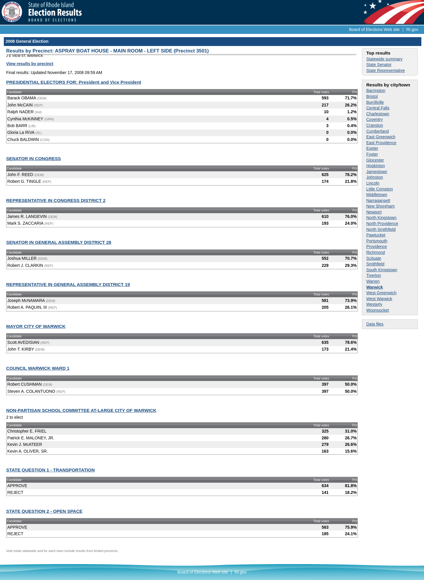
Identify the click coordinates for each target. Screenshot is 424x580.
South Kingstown (381, 269)
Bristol (372, 96)
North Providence (382, 223)
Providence (376, 246)
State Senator (379, 64)
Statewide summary (384, 59)
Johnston (374, 177)
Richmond (375, 252)
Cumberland (377, 131)
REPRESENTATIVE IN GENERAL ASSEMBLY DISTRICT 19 (68, 284)
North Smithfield (381, 229)
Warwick (374, 287)
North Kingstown (381, 217)
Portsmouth (376, 241)
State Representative (385, 70)
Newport (374, 212)
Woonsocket (377, 310)
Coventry (374, 119)
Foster (372, 154)
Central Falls (378, 108)
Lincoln (372, 183)
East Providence (381, 142)
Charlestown (377, 113)
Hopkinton (375, 165)
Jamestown (376, 171)
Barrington (375, 90)
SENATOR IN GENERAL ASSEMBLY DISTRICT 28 (58, 242)
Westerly (374, 304)
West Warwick (379, 298)
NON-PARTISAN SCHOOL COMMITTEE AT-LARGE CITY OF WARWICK (81, 410)
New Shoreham (380, 206)
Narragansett (378, 200)
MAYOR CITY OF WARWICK (36, 326)
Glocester (375, 160)
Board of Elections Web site (374, 29)
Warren (373, 281)
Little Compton (379, 189)
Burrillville (375, 102)
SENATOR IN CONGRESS (33, 158)
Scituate (373, 258)
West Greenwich (381, 292)
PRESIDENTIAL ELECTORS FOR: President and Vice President (73, 82)
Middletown (376, 194)
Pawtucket (375, 235)
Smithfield (375, 264)
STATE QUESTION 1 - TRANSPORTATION (50, 469)
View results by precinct (29, 63)
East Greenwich (380, 136)
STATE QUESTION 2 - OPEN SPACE (44, 511)
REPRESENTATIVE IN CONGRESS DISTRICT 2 (55, 200)
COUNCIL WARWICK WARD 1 (37, 368)
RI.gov (412, 29)
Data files (374, 324)
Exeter (372, 148)
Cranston (374, 125)
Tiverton (373, 275)
